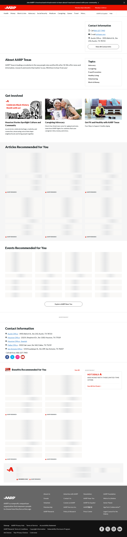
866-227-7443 (99, 30)
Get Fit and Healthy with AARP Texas (102, 122)
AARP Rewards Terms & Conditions (16, 529)
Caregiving (92, 69)
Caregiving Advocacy (55, 122)
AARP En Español (101, 13)
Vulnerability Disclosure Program (58, 529)
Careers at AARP (69, 503)
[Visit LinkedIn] (119, 529)
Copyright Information (37, 529)
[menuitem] (6, 14)
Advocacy (92, 65)
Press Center (87, 511)
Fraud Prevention (94, 72)
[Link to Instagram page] (18, 357)
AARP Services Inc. (70, 507)
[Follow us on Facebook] (7, 357)
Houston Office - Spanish (17, 341)
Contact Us (67, 498)
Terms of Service (32, 525)
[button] (117, 10)
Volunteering (93, 79)
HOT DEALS (93, 374)
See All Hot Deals (93, 386)
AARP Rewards (49, 511)
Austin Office (13, 334)
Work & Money (93, 82)
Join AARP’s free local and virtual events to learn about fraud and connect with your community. (62, 2)
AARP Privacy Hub (17, 525)
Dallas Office (13, 345)
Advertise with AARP (71, 494)
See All (77, 370)
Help (111, 13)
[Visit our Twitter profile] (12, 357)
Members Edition (100, 8)
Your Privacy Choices (20, 533)
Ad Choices (7, 533)
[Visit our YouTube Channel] (23, 357)
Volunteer (47, 503)
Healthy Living (93, 75)
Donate (46, 498)
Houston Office (14, 337)
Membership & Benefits (82, 8)
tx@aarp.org (100, 34)
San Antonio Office (15, 349)
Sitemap (6, 525)
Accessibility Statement (48, 525)
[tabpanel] (109, 13)
